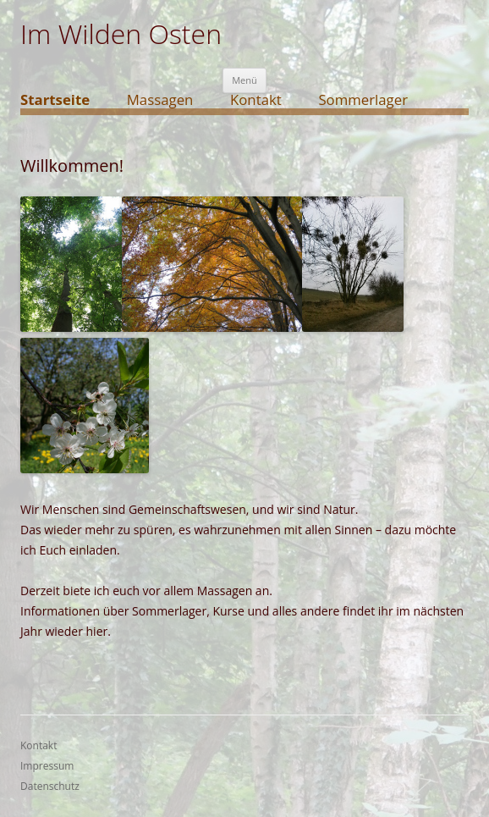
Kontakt (256, 100)
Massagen (160, 100)
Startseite (55, 100)
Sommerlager (363, 100)
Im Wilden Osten (121, 33)
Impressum (47, 766)
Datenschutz (50, 786)
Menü (244, 80)
